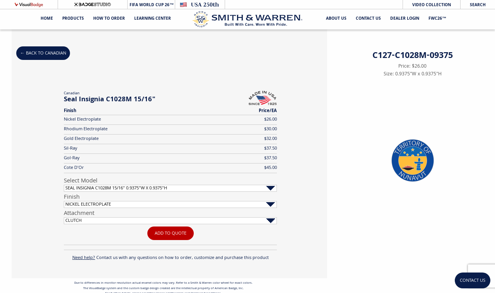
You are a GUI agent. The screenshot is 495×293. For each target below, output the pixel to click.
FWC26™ (437, 19)
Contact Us (368, 19)
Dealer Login (404, 19)
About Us (336, 19)
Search (478, 5)
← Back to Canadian (43, 53)
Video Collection (431, 5)
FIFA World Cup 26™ (151, 5)
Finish (72, 197)
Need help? (83, 258)
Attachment (79, 213)
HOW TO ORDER (109, 19)
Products (73, 19)
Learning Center (152, 19)
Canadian (72, 93)
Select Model (80, 181)
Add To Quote (170, 233)
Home (47, 19)
